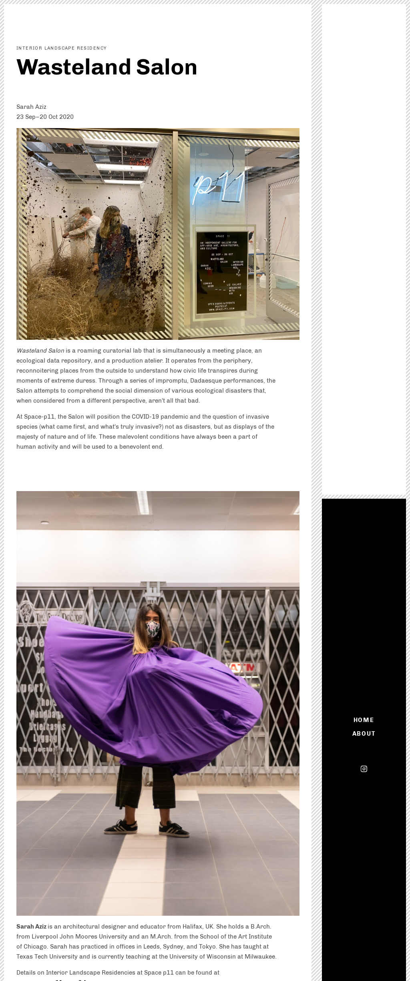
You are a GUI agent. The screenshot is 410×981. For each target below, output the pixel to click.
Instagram (364, 769)
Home (364, 720)
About (364, 733)
